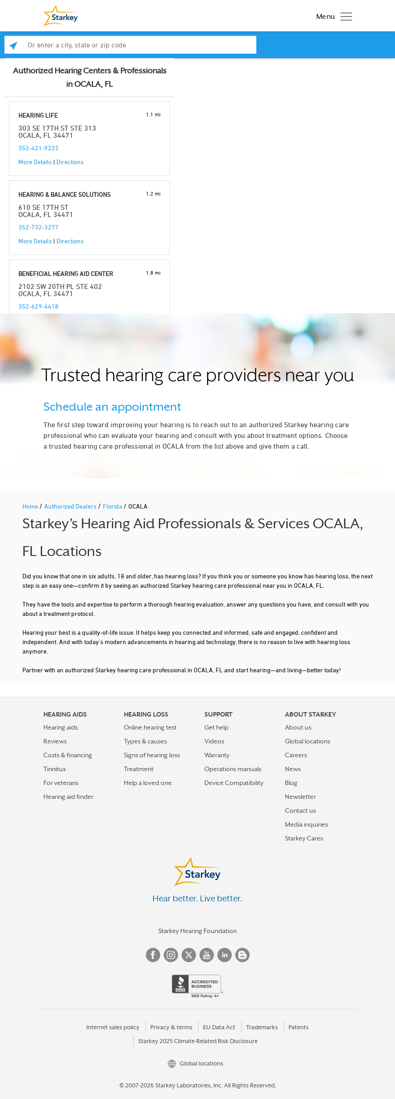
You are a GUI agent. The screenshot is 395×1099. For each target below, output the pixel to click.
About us (298, 727)
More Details (35, 161)
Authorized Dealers (71, 506)
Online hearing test (150, 727)
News (293, 768)
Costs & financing (67, 755)
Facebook (153, 955)
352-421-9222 (38, 148)
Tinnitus (54, 768)
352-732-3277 (38, 227)
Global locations (307, 741)
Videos (214, 741)
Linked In (224, 955)
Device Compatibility (233, 782)
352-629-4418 (38, 306)
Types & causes (145, 741)
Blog (291, 782)
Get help (216, 727)
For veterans (60, 782)
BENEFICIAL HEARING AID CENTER (65, 273)
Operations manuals (232, 768)
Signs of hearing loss (152, 755)
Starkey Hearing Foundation (197, 930)
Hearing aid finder (68, 796)
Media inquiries (306, 824)
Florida (113, 506)
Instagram (171, 955)
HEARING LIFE (38, 115)
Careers (296, 755)
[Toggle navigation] (332, 15)
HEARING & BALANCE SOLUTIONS (64, 194)
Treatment (138, 768)
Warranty (216, 755)
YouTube (207, 955)
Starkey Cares (304, 838)
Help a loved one (148, 782)
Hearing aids (60, 727)
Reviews (55, 741)
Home (30, 506)
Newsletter (300, 796)
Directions (70, 161)
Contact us (300, 810)
